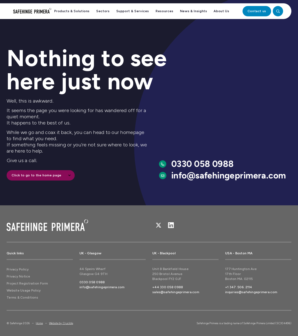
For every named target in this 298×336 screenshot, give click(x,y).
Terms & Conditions (22, 297)
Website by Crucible (61, 323)
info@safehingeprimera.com (228, 175)
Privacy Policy (18, 269)
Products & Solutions (72, 11)
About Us (221, 11)
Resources (164, 11)
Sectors (102, 11)
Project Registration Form (27, 283)
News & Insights (193, 11)
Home (39, 323)
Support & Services (132, 11)
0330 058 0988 (202, 164)
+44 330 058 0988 (167, 287)
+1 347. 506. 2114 (238, 287)
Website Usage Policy (24, 290)
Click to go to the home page (36, 175)
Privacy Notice (18, 276)
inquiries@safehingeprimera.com (251, 292)
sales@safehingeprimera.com (175, 292)
